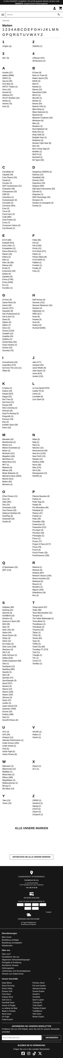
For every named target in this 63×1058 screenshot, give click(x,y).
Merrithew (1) (7, 459)
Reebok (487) (38, 573)
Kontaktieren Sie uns (31, 903)
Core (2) (5, 208)
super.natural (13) (9, 706)
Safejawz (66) (8, 607)
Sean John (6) (8, 630)
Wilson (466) (7, 777)
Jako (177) (37, 362)
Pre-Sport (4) (38, 530)
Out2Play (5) (7, 516)
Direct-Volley (7, 1012)
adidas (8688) (8, 75)
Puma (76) (37, 547)
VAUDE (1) (37, 732)
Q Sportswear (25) (10, 567)
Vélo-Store (37, 1037)
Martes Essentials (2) (11, 448)
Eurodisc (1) (7, 288)
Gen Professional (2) (11, 314)
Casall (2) (6, 180)
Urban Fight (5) (8, 752)
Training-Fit (37, 1026)
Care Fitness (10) (9, 177)
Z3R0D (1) (37, 800)
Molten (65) (7, 482)
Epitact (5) (6, 274)
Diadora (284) (38, 186)
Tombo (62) (37, 638)
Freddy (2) (37, 268)
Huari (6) (36, 317)
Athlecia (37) (7, 95)
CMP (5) (5, 194)
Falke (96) (37, 240)
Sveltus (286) (7, 714)
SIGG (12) (6, 641)
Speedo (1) (7, 672)
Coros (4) (6, 211)
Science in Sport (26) (11, 621)
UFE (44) (6, 735)
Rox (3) (36, 595)
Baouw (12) (37, 90)
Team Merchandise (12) (42, 613)
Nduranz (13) (38, 448)
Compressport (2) (9, 200)
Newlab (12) (38, 459)
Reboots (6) (37, 570)
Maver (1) (6, 451)
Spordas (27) (7, 678)
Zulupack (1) (38, 815)
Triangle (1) (37, 655)
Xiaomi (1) (37, 766)
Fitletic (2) (37, 254)
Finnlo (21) (37, 248)
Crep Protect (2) (9, 220)
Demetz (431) (38, 180)
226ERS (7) (37, 46)
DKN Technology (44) (41, 197)
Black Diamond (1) (40, 112)
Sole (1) (5, 664)
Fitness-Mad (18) (40, 257)
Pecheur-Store (39, 1006)
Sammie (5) (7, 613)
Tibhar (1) (37, 633)
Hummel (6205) (39, 328)
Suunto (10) (7, 712)
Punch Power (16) (40, 553)
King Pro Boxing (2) (10, 413)
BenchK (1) (37, 98)
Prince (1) (37, 539)
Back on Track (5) (40, 75)
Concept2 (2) (7, 203)
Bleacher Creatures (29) (43, 118)
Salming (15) (7, 610)
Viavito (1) (37, 737)
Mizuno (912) (7, 479)
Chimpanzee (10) (9, 192)
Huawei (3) (37, 319)
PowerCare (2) (39, 524)
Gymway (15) (8, 350)
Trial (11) (36, 652)
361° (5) (5, 58)
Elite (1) (5, 260)
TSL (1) (36, 658)
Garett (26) (6, 305)
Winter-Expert (38, 1040)
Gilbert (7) (6, 325)
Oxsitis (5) (6, 522)
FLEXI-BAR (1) (39, 260)
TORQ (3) (37, 644)
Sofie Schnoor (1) (9, 655)
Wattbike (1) (7, 772)
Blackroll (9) (37, 115)
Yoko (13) (6, 800)
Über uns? (6, 978)
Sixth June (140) (9, 647)
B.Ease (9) (37, 73)
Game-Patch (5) (9, 302)
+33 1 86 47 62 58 (31, 911)
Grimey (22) (7, 348)
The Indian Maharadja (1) (43, 618)
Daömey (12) (38, 175)
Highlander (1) (38, 311)
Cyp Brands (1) (8, 228)
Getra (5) (6, 319)
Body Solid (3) (38, 135)
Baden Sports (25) (40, 78)
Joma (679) (37, 373)
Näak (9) (36, 439)
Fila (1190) (37, 246)
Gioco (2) (6, 328)
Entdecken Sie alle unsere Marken (31, 880)
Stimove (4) (7, 697)
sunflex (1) (6, 703)
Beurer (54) (37, 104)
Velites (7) (37, 735)
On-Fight (5, 1040)
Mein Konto (6, 961)
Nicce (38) (37, 465)
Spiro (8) (6, 675)
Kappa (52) (7, 397)
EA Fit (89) (6, 240)
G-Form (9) (7, 300)
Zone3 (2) (37, 809)
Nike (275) (37, 468)
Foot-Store (6, 1018)
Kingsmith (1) (7, 416)
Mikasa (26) (7, 470)
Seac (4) (5, 627)
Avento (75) (7, 104)
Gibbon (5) (6, 322)
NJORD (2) (37, 476)
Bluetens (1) (38, 126)
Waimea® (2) (7, 766)
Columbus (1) (8, 197)
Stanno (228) (7, 692)
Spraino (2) (7, 686)
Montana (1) (7, 484)
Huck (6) (36, 322)
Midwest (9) (7, 468)
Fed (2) (36, 243)
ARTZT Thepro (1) (10, 87)
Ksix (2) (5, 422)
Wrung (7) (6, 786)
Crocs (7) (6, 223)
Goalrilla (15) (7, 336)
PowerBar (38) (39, 522)
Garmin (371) (7, 308)
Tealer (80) (37, 610)
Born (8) (36, 146)
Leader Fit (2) (38, 391)
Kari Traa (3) (7, 399)
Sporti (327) (7, 683)
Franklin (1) (37, 265)
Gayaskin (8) (7, 311)
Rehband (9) (38, 581)
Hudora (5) (37, 325)
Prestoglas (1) (38, 536)
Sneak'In (36, 1018)
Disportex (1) (38, 194)
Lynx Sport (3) (38, 399)
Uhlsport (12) (7, 737)
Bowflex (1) (37, 152)
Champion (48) (8, 189)
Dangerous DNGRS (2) (42, 172)
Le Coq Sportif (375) (41, 388)
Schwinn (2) (7, 618)
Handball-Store (8, 1026)
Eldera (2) (6, 257)
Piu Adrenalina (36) (41, 507)
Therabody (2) (38, 627)
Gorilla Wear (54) (9, 342)
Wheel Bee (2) (8, 775)
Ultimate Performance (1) (12, 740)
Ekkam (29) (7, 254)
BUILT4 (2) (37, 154)
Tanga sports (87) (40, 607)
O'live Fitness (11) (9, 496)
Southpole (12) (8, 666)
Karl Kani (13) (8, 402)
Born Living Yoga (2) (41, 149)
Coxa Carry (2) (8, 214)
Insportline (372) (9, 365)
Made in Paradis (9, 1035)
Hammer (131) (39, 302)
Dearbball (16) (38, 177)
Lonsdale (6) (38, 397)
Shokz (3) (6, 638)
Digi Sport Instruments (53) (44, 189)
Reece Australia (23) (41, 578)
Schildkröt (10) (8, 616)
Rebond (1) (37, 567)
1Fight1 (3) (6, 46)
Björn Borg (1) (38, 109)
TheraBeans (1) (39, 624)
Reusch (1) (37, 584)
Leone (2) (37, 394)
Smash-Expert (38, 1015)
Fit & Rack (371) (39, 251)
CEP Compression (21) (12, 186)
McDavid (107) (8, 453)
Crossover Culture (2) (11, 225)
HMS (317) (37, 314)
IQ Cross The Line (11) (11, 368)
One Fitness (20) (9, 510)
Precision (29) (38, 533)
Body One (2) (38, 132)
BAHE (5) (37, 81)
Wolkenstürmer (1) (10, 783)
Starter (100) (7, 695)
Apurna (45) (7, 81)
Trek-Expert (37, 1029)
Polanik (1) (37, 516)
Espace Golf (7, 1015)
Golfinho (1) (7, 339)
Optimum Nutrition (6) (11, 513)
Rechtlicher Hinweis (10, 989)
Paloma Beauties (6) (41, 496)
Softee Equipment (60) (11, 661)
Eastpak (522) (8, 243)
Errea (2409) (7, 282)
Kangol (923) (7, 394)
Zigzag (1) (37, 806)
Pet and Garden (39, 1009)
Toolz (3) (36, 641)
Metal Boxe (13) (9, 462)
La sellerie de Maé (9, 1032)
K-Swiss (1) (7, 388)
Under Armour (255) (10, 743)
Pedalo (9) (37, 505)
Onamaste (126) (9, 507)
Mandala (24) (7, 439)
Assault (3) (6, 92)
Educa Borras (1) (9, 251)
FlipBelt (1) (37, 263)
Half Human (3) (39, 300)
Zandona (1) (38, 803)
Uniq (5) (5, 749)
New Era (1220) (39, 453)
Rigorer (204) (38, 590)
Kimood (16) (7, 411)
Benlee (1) (37, 101)
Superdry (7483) (9, 709)
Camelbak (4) (8, 172)
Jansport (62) (38, 365)
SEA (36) (6, 624)
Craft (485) (6, 217)
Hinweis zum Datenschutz (13, 997)
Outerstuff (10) (8, 519)
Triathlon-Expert (39, 1032)
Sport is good (38, 1023)
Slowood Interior (39, 1012)
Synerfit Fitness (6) (10, 720)
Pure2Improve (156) (41, 555)
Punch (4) (37, 550)
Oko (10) (6, 505)
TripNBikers (37, 1035)
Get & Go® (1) (8, 317)
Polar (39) (37, 519)
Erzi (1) (5, 285)
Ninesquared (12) (40, 473)
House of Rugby (8, 1029)
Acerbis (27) (7, 73)
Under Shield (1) (9, 746)
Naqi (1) (36, 442)
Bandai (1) (37, 87)
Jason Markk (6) (39, 368)
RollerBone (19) (39, 593)
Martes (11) (7, 445)
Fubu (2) (36, 271)
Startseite (5, 21)
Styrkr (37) (6, 700)
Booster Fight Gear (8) (42, 143)
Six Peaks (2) (8, 644)
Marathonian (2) (9, 442)
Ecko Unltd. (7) (8, 246)
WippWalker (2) (8, 780)
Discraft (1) (37, 192)
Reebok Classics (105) (42, 576)
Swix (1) (5, 717)
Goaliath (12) (7, 334)
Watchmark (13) (9, 769)
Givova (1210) (8, 331)
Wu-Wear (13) (8, 789)
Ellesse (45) (7, 265)
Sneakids (36, 1020)
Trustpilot (48, 935)
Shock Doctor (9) (9, 635)
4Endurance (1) (39, 61)
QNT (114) (6, 570)
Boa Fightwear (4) (40, 129)
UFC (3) (5, 732)
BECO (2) (37, 95)
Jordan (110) (38, 376)
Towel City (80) (39, 647)
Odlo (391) (6, 502)
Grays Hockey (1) (9, 345)
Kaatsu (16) (7, 391)
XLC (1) (36, 769)
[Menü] (3, 15)
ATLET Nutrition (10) (10, 98)
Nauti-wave (6, 1037)
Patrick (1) (37, 499)
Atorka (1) (6, 101)
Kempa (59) (7, 405)
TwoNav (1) (37, 664)
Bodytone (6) (38, 140)
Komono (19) (7, 419)
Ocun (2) (6, 499)
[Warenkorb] (61, 8)
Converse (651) (8, 206)
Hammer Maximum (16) (42, 305)
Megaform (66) (8, 456)
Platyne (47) (38, 513)
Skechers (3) (7, 649)
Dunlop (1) (37, 206)
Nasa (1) (36, 445)
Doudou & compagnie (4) (43, 203)
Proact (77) (37, 541)
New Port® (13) (39, 456)
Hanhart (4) (37, 308)
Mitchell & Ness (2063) (11, 476)
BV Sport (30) (38, 160)
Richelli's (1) (38, 587)
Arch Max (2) (7, 84)
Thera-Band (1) (39, 621)
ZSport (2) (37, 812)
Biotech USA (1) (39, 106)
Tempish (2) (37, 616)
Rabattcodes (7, 969)
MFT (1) (5, 465)
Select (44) (6, 633)
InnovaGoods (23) (9, 362)
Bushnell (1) (38, 157)
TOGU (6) (37, 635)
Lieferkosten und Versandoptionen (16, 994)
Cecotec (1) (7, 183)
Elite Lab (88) (8, 263)
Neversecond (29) (40, 451)
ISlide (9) (6, 371)
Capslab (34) (7, 175)
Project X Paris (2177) (42, 544)
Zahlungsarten (8, 992)
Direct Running (8, 1009)
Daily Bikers (7, 1006)
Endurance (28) (8, 271)
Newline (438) (38, 462)
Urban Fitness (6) (9, 754)
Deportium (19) (39, 183)
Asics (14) (6, 90)
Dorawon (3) (38, 200)
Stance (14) (7, 689)
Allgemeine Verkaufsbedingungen (16, 983)
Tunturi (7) (37, 661)
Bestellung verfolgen (10, 963)
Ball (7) (36, 84)
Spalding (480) (8, 669)
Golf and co (7, 1023)
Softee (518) (7, 658)
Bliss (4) (36, 123)
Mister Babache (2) (10, 473)
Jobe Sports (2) (39, 371)
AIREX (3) (6, 78)
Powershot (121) (39, 527)
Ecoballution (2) (8, 248)
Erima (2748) (7, 279)
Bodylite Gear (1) (40, 137)
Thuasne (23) (38, 630)
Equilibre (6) (7, 277)
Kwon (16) (6, 428)
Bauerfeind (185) (40, 92)
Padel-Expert (7, 1043)
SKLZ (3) (6, 652)
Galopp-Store (7, 1020)
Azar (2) (5, 106)
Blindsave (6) (38, 121)
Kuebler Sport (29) (10, 425)
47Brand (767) (39, 58)
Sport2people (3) (9, 681)
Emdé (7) (6, 268)
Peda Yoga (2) (38, 502)
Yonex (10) (6, 803)
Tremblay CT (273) (40, 649)
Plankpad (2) (38, 510)
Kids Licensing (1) (9, 408)
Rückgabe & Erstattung (11, 986)
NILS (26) (37, 470)
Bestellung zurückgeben (28, 948)
